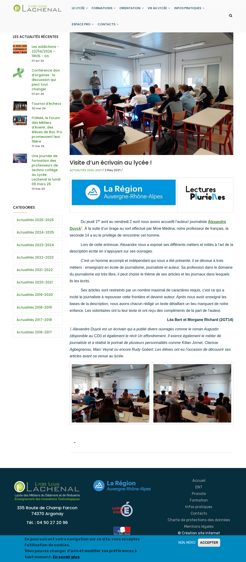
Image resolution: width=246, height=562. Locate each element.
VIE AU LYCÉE (161, 9)
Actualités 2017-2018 (34, 323)
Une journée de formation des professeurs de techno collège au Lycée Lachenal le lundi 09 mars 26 (46, 173)
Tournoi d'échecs (46, 107)
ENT (198, 490)
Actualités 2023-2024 (35, 248)
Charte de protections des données (199, 523)
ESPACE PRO (83, 26)
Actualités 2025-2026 (35, 223)
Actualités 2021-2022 (35, 273)
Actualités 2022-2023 (35, 260)
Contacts (199, 516)
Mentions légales (199, 530)
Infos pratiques (198, 510)
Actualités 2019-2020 (35, 298)
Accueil (198, 484)
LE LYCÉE (80, 9)
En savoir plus (66, 557)
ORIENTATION (133, 9)
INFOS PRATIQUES (192, 9)
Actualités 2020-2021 (86, 173)
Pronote (199, 497)
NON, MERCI (186, 543)
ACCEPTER (209, 542)
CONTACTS (108, 26)
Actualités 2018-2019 (34, 310)
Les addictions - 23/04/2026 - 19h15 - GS (45, 55)
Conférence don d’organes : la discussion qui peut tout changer (46, 83)
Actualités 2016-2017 (34, 335)
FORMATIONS (104, 9)
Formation (199, 503)
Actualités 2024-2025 (35, 236)
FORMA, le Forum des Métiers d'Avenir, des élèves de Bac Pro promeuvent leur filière (47, 133)
